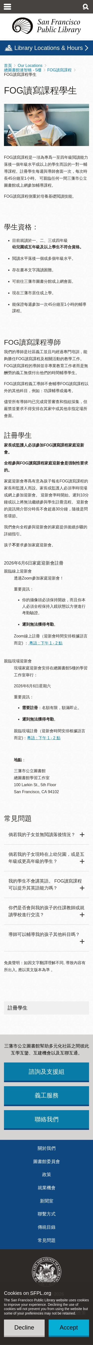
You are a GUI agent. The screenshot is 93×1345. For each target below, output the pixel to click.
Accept (69, 1327)
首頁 (8, 65)
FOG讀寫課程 (59, 70)
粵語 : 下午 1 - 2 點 (45, 643)
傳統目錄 (47, 1227)
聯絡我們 (47, 1119)
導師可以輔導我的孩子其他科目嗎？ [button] (44, 934)
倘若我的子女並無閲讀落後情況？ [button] (41, 834)
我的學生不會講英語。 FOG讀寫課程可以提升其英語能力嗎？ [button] (45, 885)
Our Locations (30, 65)
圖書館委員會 (46, 1161)
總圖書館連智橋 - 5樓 (22, 70)
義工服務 (47, 1095)
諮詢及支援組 (46, 1071)
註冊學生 (18, 1008)
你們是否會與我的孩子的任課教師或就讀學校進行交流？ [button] (46, 911)
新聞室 (46, 1200)
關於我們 (47, 1148)
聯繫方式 (47, 1213)
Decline (24, 1327)
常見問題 (47, 1240)
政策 (46, 1174)
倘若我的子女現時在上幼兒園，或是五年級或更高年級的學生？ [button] (46, 858)
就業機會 (47, 1187)
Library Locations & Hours (48, 47)
